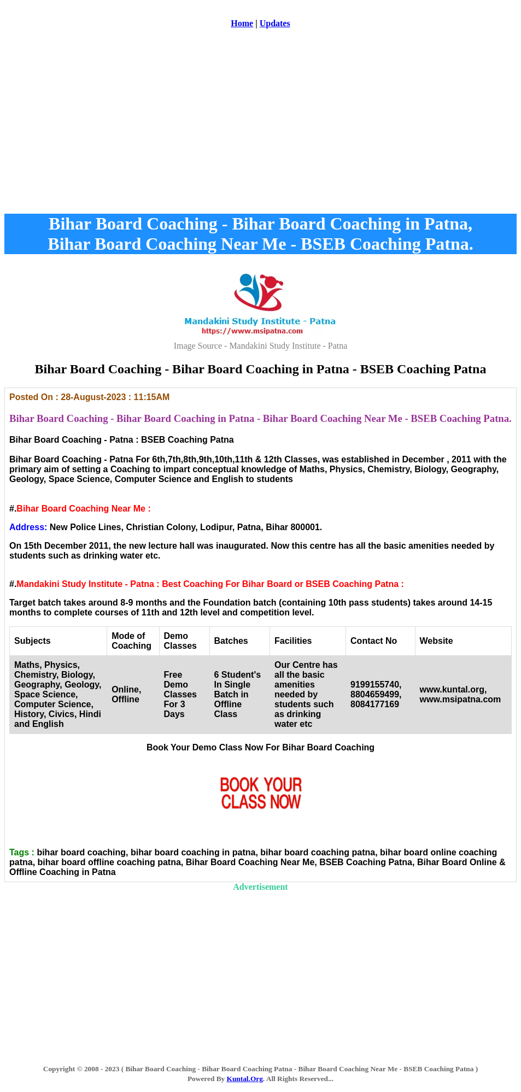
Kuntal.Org (245, 1079)
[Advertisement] (260, 125)
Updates (275, 23)
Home (242, 23)
